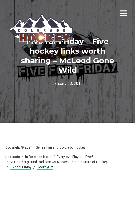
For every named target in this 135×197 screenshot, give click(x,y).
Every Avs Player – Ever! (75, 157)
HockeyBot (45, 167)
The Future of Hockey (91, 162)
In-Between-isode (38, 157)
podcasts (12, 157)
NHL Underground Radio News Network (40, 162)
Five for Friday (20, 167)
